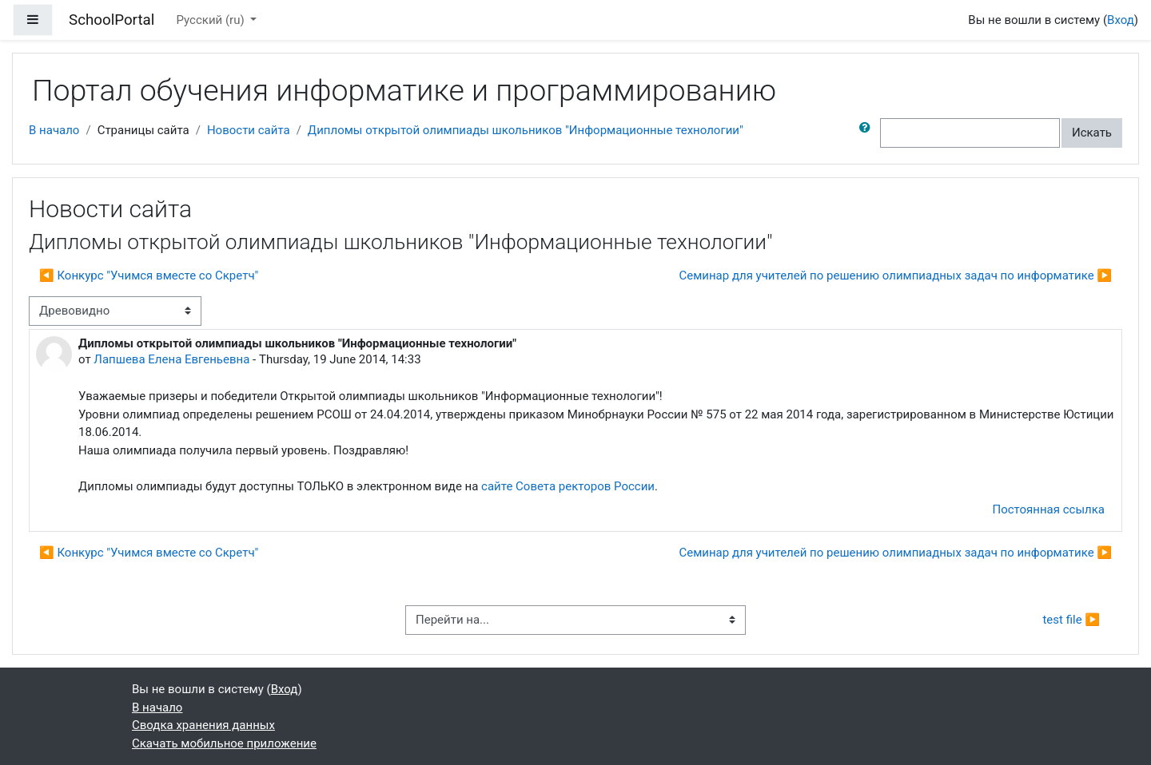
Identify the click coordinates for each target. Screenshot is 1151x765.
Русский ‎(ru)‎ (212, 20)
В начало (54, 130)
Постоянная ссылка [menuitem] (1048, 509)
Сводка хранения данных (203, 725)
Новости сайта (248, 130)
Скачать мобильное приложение (224, 743)
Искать (1092, 132)
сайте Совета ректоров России (568, 486)
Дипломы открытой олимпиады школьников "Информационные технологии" (525, 130)
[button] (868, 133)
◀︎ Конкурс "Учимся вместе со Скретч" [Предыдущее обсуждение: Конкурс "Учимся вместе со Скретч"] (148, 275)
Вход (1120, 20)
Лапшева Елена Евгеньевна (171, 359)
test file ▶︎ (1071, 619)
